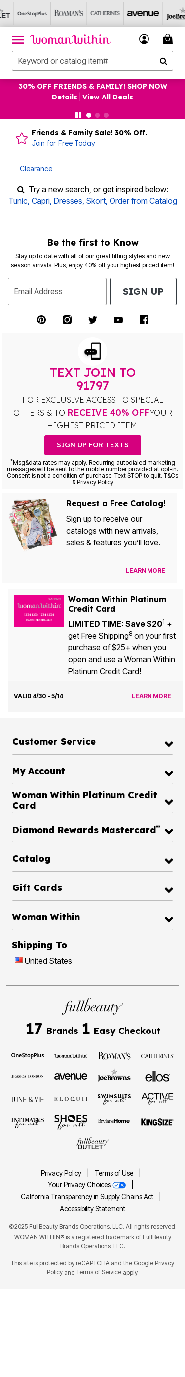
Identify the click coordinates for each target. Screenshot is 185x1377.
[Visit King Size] (157, 1122)
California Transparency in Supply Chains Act (88, 1197)
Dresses (68, 201)
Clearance (36, 168)
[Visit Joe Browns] (114, 1075)
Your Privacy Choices (87, 1185)
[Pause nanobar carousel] (78, 115)
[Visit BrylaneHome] (114, 1122)
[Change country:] (19, 961)
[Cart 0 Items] (169, 39)
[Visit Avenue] (70, 1076)
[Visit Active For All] (157, 1098)
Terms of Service (99, 1272)
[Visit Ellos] (157, 1076)
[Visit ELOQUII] (70, 1098)
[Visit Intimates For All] (27, 1122)
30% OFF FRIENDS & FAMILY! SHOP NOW (92, 86)
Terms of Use (114, 1173)
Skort (96, 201)
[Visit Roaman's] (114, 1055)
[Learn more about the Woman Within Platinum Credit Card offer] (151, 696)
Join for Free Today (63, 143)
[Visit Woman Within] (70, 1055)
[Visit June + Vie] (27, 1099)
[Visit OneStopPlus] (27, 1055)
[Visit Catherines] (157, 1055)
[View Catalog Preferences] (145, 570)
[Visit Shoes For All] (70, 1122)
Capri (41, 201)
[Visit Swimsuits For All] (114, 1099)
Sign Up (143, 291)
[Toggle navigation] (18, 39)
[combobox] (92, 61)
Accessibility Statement (92, 1209)
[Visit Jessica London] (27, 1076)
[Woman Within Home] (70, 39)
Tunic (18, 201)
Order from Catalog (143, 201)
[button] (144, 39)
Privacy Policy (61, 1173)
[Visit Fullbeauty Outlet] (92, 1143)
